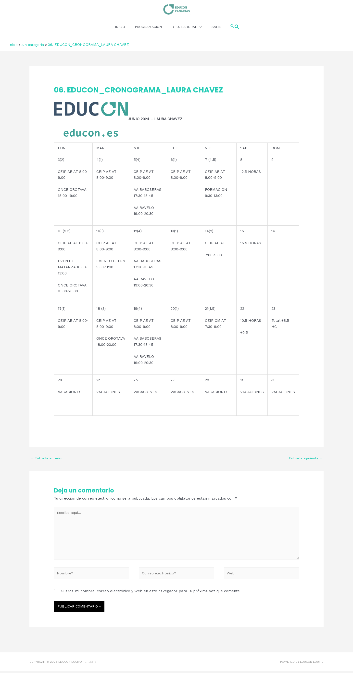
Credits (91, 663)
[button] (235, 26)
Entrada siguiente (305, 458)
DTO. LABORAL (184, 26)
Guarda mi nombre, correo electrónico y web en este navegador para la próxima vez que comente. (151, 593)
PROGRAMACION (148, 26)
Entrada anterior (47, 458)
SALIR (216, 26)
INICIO (120, 26)
